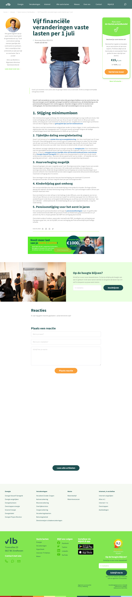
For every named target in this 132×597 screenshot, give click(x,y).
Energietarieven (10, 503)
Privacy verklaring (83, 586)
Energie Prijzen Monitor (13, 517)
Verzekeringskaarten (43, 513)
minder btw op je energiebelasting (63, 139)
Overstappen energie (12, 506)
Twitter (62, 547)
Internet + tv (103, 503)
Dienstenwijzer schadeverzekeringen (49, 520)
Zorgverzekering (42, 510)
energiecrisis (80, 148)
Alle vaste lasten (62, 4)
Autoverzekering (42, 499)
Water (70, 491)
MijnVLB (111, 4)
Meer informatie (115, 81)
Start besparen (62, 250)
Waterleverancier (74, 499)
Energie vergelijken (12, 499)
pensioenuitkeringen (74, 211)
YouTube (62, 555)
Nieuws (77, 4)
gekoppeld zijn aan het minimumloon (69, 124)
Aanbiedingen (104, 510)
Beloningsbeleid (42, 517)
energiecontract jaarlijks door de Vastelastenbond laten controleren (71, 152)
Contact (99, 4)
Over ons (87, 4)
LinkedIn (62, 551)
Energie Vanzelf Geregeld (46, 154)
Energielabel (9, 513)
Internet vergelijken (106, 496)
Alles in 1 (102, 499)
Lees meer (103, 451)
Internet (47, 4)
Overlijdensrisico (42, 506)
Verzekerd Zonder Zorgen (45, 496)
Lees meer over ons (12, 69)
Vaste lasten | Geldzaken (26, 12)
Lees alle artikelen (66, 467)
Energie (20, 4)
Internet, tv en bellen (107, 491)
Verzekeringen (34, 4)
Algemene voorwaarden (84, 585)
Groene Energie (10, 510)
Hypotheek (40, 549)
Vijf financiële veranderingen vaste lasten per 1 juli (55, 12)
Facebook (63, 543)
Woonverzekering (42, 503)
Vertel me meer (116, 71)
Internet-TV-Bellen (43, 553)
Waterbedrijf (72, 496)
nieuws (12, 12)
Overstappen (103, 506)
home (5, 12)
